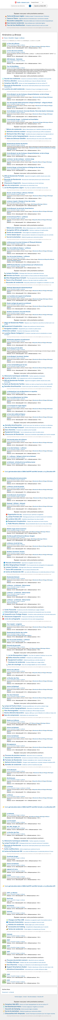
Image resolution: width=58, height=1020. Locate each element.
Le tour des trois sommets (15, 50)
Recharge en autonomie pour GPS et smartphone (39, 131)
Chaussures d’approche (12, 183)
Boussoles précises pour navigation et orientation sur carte (39, 282)
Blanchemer (10, 905)
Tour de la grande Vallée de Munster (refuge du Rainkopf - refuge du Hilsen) (29, 102)
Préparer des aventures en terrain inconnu (33, 326)
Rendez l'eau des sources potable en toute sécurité (33, 962)
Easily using (30, 471)
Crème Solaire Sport (14, 235)
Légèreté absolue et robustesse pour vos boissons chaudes (33, 18)
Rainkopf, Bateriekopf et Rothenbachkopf (19, 287)
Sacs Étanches (12, 965)
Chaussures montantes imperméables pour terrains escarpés (40, 434)
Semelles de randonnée (13, 764)
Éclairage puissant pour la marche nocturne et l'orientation (37, 516)
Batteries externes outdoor (16, 131)
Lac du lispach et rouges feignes (16, 405)
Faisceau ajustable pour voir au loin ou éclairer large (35, 706)
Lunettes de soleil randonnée (14, 89)
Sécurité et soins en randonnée (34, 755)
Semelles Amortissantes (12, 386)
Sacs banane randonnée (15, 23)
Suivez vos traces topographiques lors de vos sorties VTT (33, 83)
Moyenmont (28, 160)
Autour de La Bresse (13, 669)
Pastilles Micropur (13, 962)
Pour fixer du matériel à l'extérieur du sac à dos (36, 187)
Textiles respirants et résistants (37, 376)
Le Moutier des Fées (13, 678)
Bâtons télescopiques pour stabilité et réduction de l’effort (37, 129)
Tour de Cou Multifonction (16, 25)
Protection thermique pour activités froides (28, 331)
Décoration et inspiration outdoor (37, 136)
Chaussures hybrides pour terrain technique (33, 183)
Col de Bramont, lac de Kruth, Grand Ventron (20, 208)
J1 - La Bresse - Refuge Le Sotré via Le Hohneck (21, 456)
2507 (8, 951)
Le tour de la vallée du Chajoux (16, 414)
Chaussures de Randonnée (14, 434)
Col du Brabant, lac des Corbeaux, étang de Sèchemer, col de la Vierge (28, 94)
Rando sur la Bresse (13, 720)
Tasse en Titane (12, 18)
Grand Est (13, 45)
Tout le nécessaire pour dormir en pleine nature (32, 432)
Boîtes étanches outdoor (17, 657)
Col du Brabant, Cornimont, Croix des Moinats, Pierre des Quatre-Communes (30, 111)
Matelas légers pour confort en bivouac (34, 924)
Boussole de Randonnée (12, 85)
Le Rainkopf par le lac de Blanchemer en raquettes (22, 391)
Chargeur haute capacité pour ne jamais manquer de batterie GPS (39, 762)
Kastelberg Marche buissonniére (17, 478)
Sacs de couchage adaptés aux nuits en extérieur (34, 664)
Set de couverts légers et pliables (29, 1009)
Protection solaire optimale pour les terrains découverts (42, 614)
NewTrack (10, 898)
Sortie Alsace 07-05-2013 (15, 348)
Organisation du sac (15, 514)
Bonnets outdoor (10, 331)
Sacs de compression (11, 185)
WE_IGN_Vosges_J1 (13, 826)
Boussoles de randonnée (14, 282)
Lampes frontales (12, 273)
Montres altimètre (10, 81)
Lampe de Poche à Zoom (12, 706)
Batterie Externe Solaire (13, 762)
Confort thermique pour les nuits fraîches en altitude (38, 427)
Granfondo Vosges (12, 856)
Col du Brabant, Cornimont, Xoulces (18, 356)
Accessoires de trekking (16, 927)
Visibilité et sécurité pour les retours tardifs (33, 519)
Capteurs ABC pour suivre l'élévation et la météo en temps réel (40, 713)
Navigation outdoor (11, 328)
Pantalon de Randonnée (13, 760)
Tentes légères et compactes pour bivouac (33, 232)
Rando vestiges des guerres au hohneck (19, 303)
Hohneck (9, 911)
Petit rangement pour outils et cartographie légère (29, 378)
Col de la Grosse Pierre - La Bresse (17, 217)
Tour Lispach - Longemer (14, 624)
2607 (8, 946)
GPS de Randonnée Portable (14, 176)
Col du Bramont (11, 770)
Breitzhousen (11, 778)
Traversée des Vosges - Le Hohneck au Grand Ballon (22, 119)
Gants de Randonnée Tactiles (14, 384)
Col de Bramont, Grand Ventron (16, 495)
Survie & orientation (14, 237)
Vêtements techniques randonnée (16, 376)
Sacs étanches (10, 430)
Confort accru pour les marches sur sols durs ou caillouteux (37, 386)
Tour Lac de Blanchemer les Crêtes (17, 397)
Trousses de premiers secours (15, 755)
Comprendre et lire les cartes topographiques (32, 619)
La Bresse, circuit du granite (15, 486)
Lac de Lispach (11, 821)
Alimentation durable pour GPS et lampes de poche (32, 710)
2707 (8, 974)
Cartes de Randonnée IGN (15, 572)
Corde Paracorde (10, 610)
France (8, 45)
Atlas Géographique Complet (16, 278)
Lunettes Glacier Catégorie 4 (14, 333)
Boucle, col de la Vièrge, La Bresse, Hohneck (20, 193)
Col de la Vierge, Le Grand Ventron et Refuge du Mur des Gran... (26, 167)
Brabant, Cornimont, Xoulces (16, 551)
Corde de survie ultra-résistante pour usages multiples (30, 609)
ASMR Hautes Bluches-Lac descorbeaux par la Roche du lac (25, 265)
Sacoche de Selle (10, 378)
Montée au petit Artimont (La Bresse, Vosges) (21, 536)
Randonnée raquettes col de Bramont (18, 339)
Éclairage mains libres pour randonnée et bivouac (31, 273)
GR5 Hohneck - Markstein (14, 59)
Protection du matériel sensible (34, 657)
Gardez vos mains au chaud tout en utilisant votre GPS (39, 384)
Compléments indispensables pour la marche (37, 927)
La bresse (10, 786)
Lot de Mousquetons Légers (14, 187)
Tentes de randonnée (14, 232)
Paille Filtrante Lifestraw (16, 523)
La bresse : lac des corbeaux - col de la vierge (20, 159)
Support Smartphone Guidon (17, 967)
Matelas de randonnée (16, 924)
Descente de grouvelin (14, 645)
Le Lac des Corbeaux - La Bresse (16, 448)
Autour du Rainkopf (13, 686)
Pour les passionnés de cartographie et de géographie (40, 278)
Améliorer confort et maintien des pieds (32, 764)
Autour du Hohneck (13, 727)
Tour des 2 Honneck (13, 695)
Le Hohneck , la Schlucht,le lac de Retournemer (21, 462)
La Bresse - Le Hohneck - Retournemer (18, 585)
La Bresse (22, 45)
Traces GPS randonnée (13, 569)
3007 (8, 940)
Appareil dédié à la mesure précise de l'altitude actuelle (34, 275)
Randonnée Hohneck (13, 577)
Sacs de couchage (14, 664)
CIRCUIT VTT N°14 (12, 869)
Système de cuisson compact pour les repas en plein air (40, 134)
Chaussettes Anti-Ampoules (15, 1013)
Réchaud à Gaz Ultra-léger (16, 134)
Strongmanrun (11, 744)
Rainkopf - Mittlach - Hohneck (16, 503)
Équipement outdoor (15, 660)
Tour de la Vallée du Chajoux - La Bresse (19, 248)
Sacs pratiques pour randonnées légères (35, 23)
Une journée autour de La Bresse (17, 439)
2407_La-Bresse (12, 892)
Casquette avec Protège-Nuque (15, 614)
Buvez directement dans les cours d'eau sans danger (39, 523)
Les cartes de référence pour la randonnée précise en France (39, 572)
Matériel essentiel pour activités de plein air (34, 660)
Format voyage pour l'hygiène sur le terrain (33, 1006)
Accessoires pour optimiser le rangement (33, 514)
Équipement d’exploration (13, 326)
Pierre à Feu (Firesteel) (14, 280)
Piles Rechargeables (11, 710)
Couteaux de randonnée (16, 662)
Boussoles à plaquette (15, 21)
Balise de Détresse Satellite (16, 138)
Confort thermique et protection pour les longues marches (40, 1013)
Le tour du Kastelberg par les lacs (17, 365)
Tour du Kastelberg (12, 66)
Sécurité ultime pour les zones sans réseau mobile (39, 138)
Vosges (18, 45)
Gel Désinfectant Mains (13, 1006)
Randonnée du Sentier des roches (17, 632)
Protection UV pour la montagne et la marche (37, 89)
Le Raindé (28, 788)
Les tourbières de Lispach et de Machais (19, 296)
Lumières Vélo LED (14, 519)
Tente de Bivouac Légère (15, 16)
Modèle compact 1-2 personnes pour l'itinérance (37, 16)
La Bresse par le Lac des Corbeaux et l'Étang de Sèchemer (24, 242)
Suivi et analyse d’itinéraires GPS (30, 569)
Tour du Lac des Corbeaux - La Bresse (18, 256)
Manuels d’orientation (13, 563)
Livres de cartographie (12, 619)
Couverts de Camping (12, 1009)
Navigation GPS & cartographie (17, 230)
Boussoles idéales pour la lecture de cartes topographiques (38, 20)
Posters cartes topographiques (17, 136)
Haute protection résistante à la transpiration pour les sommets (37, 235)
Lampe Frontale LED (15, 517)
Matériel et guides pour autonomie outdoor (32, 237)
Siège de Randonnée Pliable (14, 323)
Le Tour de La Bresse (13, 43)
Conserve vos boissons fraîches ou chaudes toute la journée (36, 78)
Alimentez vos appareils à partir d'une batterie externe (38, 920)
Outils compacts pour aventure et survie (30, 849)
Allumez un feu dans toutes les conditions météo (35, 280)
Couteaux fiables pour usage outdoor (35, 662)
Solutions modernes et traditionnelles (39, 230)
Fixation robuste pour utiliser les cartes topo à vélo (40, 967)
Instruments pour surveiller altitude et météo (36, 969)
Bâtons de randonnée (14, 129)
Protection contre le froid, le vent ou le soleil (37, 25)
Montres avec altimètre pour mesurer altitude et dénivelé (32, 81)
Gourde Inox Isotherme (12, 78)
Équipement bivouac (12, 432)
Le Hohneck (10, 813)
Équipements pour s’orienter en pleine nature (30, 328)
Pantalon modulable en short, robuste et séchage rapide (37, 760)
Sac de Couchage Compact (14, 427)
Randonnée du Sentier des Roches (17, 143)
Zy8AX (9, 875)
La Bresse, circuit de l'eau (14, 543)
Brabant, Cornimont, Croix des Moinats (19, 311)
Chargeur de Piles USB (16, 920)
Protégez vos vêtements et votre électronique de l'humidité (33, 964)
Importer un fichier (40, 6)
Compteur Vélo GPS (11, 83)
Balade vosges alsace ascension (16, 529)
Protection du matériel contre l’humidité (26, 430)
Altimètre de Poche (13, 275)
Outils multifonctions (11, 849)
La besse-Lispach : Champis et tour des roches (21, 201)
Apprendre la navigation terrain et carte (31, 562)
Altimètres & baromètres (15, 969)
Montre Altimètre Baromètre (14, 713)
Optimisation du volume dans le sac (29, 185)
